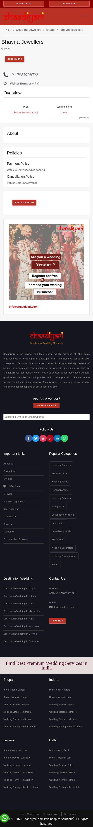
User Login (69, 4)
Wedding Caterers (61, 498)
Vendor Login (23, 4)
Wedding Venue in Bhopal (16, 704)
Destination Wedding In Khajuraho (21, 611)
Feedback (8, 531)
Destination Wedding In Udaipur (20, 596)
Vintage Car (58, 506)
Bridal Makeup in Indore (61, 697)
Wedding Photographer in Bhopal (20, 726)
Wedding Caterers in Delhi (62, 772)
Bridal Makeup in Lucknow (16, 758)
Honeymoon (58, 523)
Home (9, 29)
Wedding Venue (60, 481)
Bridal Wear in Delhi (59, 750)
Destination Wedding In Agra (18, 618)
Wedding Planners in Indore (63, 719)
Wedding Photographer (64, 556)
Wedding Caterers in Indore (63, 712)
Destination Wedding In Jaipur (19, 588)
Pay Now (57, 620)
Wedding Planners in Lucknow (18, 780)
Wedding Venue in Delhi (61, 765)
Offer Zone (11, 486)
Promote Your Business (15, 539)
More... (55, 564)
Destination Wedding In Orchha (20, 633)
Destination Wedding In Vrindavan (21, 626)
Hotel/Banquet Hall (62, 531)
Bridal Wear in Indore (59, 690)
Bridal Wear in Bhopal (14, 690)
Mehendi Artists (60, 490)
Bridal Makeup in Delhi (60, 758)
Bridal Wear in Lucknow (15, 750)
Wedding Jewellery (29, 29)
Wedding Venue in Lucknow (17, 765)
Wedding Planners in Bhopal (17, 719)
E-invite (7, 494)
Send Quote (15, 59)
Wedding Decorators (62, 547)
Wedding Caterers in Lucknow (18, 772)
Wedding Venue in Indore (61, 704)
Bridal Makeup (59, 473)
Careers (7, 524)
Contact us (9, 471)
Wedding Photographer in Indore (65, 726)
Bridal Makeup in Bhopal (15, 697)
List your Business (46, 405)
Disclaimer (70, 814)
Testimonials (10, 516)
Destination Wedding (63, 514)
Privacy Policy (51, 814)
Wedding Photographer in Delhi (64, 787)
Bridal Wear (58, 539)
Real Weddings (11, 509)
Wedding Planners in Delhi (62, 780)
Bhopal (50, 29)
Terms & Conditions (28, 814)
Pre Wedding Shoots (14, 501)
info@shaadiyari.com (63, 607)
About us (8, 463)
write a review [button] (24, 202)
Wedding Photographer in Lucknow (21, 787)
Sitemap (7, 478)
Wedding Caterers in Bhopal (17, 712)
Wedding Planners (61, 465)
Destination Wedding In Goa (18, 603)
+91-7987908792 (65, 593)
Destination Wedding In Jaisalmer (21, 641)
